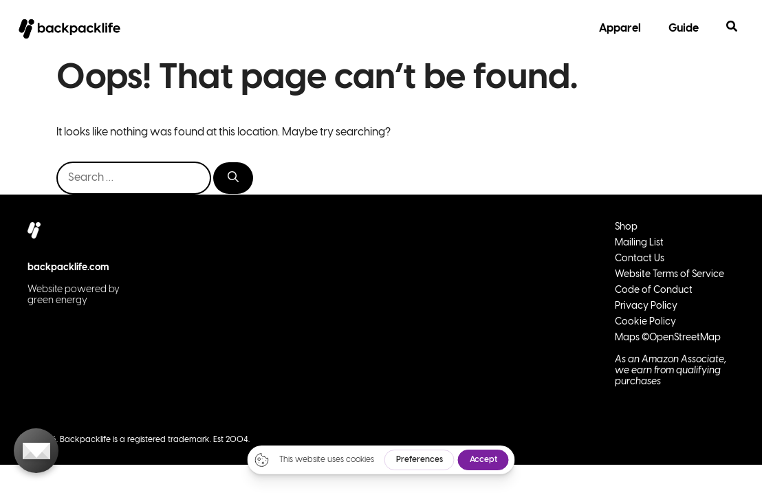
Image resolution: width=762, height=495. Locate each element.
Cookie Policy (645, 322)
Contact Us (639, 259)
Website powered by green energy (74, 295)
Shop (626, 227)
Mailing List (639, 243)
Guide (683, 28)
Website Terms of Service (669, 275)
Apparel (620, 28)
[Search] (233, 178)
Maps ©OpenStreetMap (668, 338)
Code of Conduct (654, 290)
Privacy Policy (646, 306)
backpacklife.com (68, 268)
